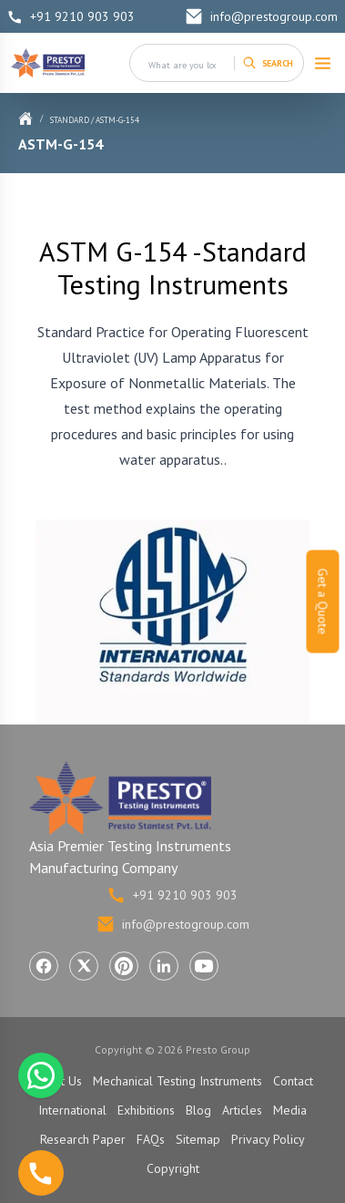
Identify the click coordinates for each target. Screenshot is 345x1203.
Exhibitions (146, 1110)
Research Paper (83, 1139)
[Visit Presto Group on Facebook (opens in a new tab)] (43, 966)
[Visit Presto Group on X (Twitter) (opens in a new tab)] (83, 966)
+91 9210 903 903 (71, 16)
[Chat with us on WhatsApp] (41, 1075)
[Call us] (41, 1173)
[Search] (268, 63)
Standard (69, 120)
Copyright (173, 1168)
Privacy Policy (268, 1139)
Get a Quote (323, 602)
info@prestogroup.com (261, 16)
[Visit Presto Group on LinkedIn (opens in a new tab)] (163, 966)
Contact (293, 1081)
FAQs (151, 1139)
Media (290, 1110)
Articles (242, 1110)
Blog (198, 1110)
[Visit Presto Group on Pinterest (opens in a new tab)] (123, 966)
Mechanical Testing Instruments (177, 1081)
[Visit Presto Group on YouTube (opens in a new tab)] (203, 966)
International (72, 1110)
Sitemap (198, 1139)
